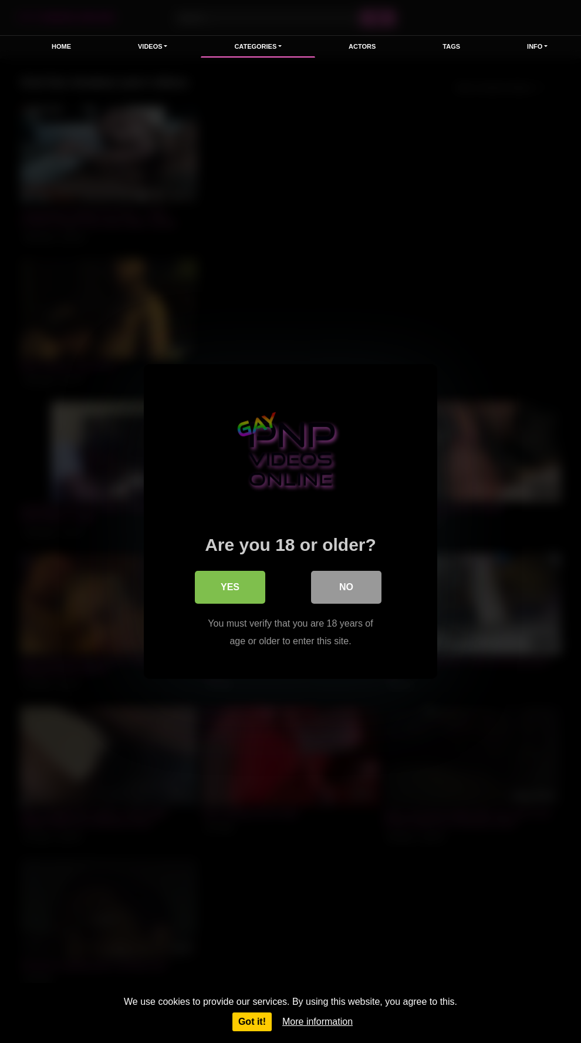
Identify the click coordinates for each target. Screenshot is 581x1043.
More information (317, 1022)
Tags (451, 46)
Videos (150, 46)
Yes (230, 587)
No (346, 587)
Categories (255, 46)
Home (61, 46)
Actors (362, 46)
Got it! (252, 1022)
